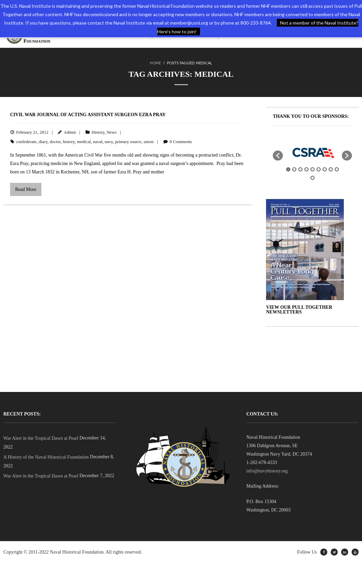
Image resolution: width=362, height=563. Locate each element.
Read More (25, 189)
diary (43, 141)
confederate (26, 141)
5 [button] (312, 169)
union (149, 141)
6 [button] (319, 169)
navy (109, 141)
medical (84, 141)
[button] (278, 156)
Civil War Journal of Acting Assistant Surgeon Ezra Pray (88, 114)
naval (97, 141)
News (112, 132)
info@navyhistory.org (267, 470)
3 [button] (300, 169)
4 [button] (306, 169)
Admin (70, 132)
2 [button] (294, 169)
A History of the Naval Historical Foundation (46, 457)
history (69, 141)
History (98, 132)
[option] (312, 152)
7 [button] (325, 169)
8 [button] (331, 169)
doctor (55, 141)
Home (155, 63)
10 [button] (312, 178)
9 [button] (337, 169)
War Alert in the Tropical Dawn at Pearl (40, 438)
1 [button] (288, 169)
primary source (128, 141)
